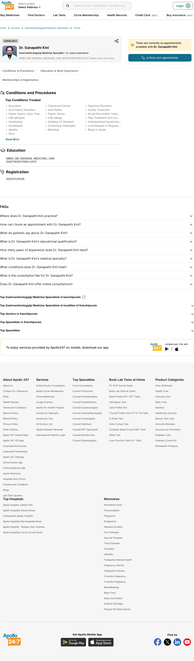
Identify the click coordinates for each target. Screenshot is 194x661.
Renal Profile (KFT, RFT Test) (124, 396)
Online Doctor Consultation (50, 385)
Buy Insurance (180, 15)
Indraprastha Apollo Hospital (18, 515)
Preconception (112, 510)
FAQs (6, 396)
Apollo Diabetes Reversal (49, 429)
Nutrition (159, 407)
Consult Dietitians (82, 424)
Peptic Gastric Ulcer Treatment (28, 113)
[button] (97, 216)
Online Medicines (45, 396)
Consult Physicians (83, 391)
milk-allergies (17, 117)
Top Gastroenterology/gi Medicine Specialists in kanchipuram (42, 297)
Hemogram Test (117, 402)
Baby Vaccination (113, 598)
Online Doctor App (13, 462)
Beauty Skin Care (164, 418)
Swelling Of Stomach (61, 121)
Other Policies (10, 429)
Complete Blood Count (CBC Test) (127, 429)
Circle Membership (86, 15)
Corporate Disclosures (15, 446)
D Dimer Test (116, 418)
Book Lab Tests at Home (122, 391)
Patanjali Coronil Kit (165, 440)
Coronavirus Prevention (167, 429)
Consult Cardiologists (84, 418)
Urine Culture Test (118, 424)
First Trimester (111, 532)
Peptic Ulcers (56, 113)
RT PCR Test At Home (120, 385)
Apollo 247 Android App (15, 435)
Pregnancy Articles (114, 565)
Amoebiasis (16, 125)
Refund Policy (10, 418)
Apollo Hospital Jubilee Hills (18, 504)
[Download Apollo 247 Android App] (73, 642)
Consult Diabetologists (84, 440)
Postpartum (110, 521)
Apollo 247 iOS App (13, 440)
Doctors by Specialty (47, 413)
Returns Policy (10, 413)
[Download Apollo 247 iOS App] (101, 642)
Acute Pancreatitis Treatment (106, 113)
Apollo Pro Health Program (50, 407)
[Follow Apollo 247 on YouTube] (187, 642)
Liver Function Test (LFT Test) (125, 440)
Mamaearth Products (166, 446)
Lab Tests (59, 15)
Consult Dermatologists (85, 396)
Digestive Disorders (100, 105)
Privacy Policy (10, 424)
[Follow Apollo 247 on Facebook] (157, 642)
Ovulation (109, 548)
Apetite (13, 129)
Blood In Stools (97, 129)
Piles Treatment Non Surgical (106, 117)
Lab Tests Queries (12, 495)
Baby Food (109, 592)
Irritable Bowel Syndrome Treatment (110, 121)
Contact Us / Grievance (15, 391)
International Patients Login (50, 435)
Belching (53, 129)
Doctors (15, 28)
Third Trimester (112, 543)
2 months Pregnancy (115, 581)
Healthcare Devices (165, 413)
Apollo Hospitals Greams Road (19, 510)
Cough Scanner (44, 402)
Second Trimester (113, 537)
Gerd (12, 133)
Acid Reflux (55, 109)
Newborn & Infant (113, 526)
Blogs (6, 490)
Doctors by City (44, 418)
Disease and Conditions (15, 484)
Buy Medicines (10, 15)
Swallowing (15, 121)
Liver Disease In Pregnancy (105, 125)
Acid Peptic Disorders (22, 109)
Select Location (26, 3)
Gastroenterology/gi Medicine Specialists (46, 28)
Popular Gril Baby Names (117, 609)
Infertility (108, 554)
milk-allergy (55, 117)
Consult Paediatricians (84, 402)
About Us (8, 385)
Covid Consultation (83, 385)
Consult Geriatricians (84, 435)
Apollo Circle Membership (49, 391)
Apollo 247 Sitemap (13, 457)
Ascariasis (15, 105)
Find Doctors (36, 15)
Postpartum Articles (114, 570)
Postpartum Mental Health (118, 559)
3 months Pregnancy (115, 576)
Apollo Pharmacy (12, 473)
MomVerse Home (113, 504)
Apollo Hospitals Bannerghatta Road (22, 521)
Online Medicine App (14, 468)
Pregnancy (110, 515)
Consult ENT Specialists (85, 429)
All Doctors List (44, 424)
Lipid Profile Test (118, 407)
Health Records (117, 15)
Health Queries (11, 402)
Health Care (161, 391)
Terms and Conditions (14, 407)
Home (3, 28)
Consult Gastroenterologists (87, 413)
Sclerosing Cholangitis (61, 125)
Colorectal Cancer (59, 105)
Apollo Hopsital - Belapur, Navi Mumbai (24, 526)
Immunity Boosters (165, 424)
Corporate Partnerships (15, 451)
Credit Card (146, 15)
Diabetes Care (163, 435)
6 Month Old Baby (113, 603)
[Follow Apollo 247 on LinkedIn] (177, 642)
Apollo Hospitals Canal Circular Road (22, 532)
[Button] (160, 58)
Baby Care (161, 402)
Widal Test (114, 435)
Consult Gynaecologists (85, 407)
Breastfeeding (111, 587)
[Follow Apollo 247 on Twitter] (167, 642)
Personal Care (162, 396)
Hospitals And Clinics (14, 479)
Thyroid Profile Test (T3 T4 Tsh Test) (128, 413)
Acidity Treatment (99, 109)
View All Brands (163, 385)
